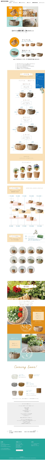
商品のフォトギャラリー (22, 2)
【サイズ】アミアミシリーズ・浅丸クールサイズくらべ (26, 63)
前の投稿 (14, 431)
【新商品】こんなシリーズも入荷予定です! (24, 68)
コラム (17, 32)
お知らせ (10, 2)
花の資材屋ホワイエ (12, 1)
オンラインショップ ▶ (19, 450)
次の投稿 (31, 431)
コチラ (31, 419)
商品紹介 (26, 32)
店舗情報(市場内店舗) (35, 2)
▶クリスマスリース (18, 447)
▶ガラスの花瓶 (18, 445)
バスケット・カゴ (22, 32)
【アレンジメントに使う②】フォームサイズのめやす (25, 66)
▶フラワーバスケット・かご (19, 444)
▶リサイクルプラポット (19, 446)
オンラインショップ (41, 2)
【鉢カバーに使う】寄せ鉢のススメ (22, 67)
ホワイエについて (15, 2)
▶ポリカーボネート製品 (19, 443)
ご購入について (29, 2)
